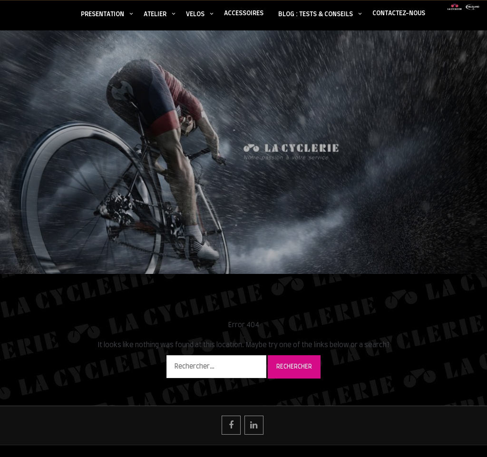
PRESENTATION (102, 14)
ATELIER (155, 14)
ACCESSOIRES (243, 13)
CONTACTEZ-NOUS (398, 13)
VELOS (195, 14)
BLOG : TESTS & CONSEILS (315, 14)
